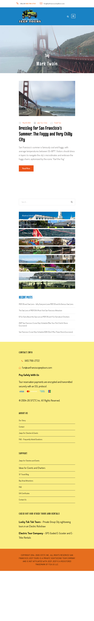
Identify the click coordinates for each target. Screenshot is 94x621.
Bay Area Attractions (26, 481)
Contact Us (22, 500)
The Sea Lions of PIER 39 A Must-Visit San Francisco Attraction (40, 310)
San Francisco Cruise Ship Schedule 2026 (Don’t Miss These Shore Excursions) (46, 332)
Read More (26, 168)
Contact (21, 427)
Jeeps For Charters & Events (28, 433)
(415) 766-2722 (31, 4)
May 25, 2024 (26, 123)
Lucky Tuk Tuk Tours (30, 522)
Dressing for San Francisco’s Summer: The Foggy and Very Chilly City (45, 133)
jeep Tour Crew (42, 123)
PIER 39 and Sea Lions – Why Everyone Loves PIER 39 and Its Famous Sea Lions (46, 304)
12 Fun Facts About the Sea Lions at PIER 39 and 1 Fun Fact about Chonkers (44, 317)
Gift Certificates (24, 493)
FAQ (20, 487)
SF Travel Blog (24, 474)
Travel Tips (57, 123)
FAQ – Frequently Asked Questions (30, 439)
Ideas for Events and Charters (32, 467)
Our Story (22, 420)
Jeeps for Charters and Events (29, 461)
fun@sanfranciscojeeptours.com (37, 367)
